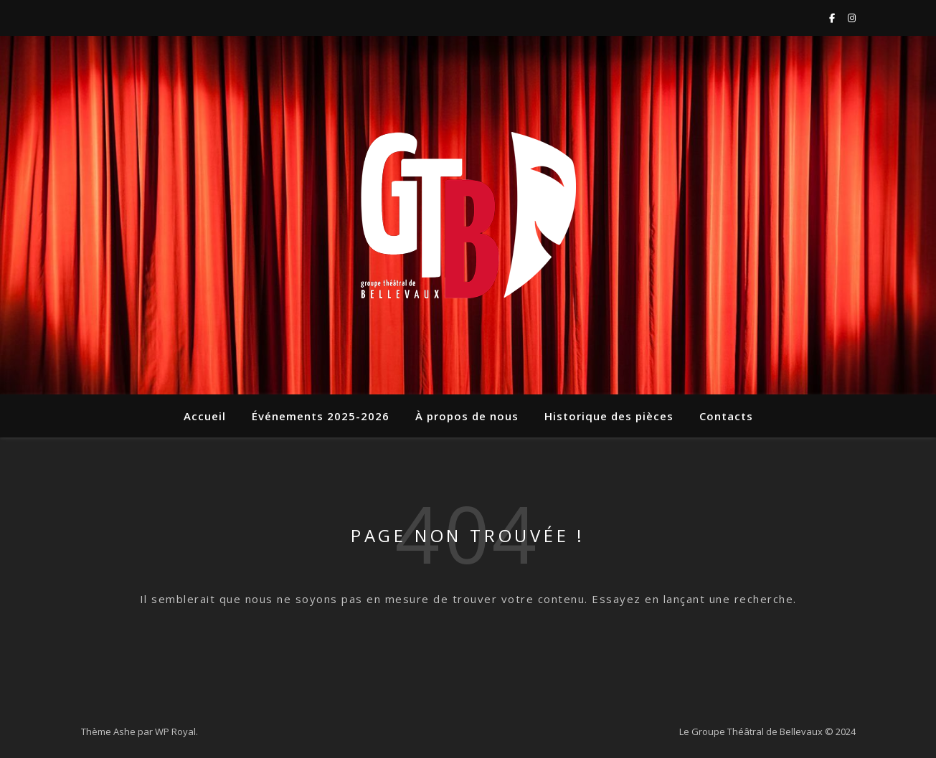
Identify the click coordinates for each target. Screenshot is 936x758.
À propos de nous (467, 416)
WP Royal (175, 731)
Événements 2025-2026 (320, 416)
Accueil (205, 416)
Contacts (726, 416)
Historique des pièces (608, 416)
